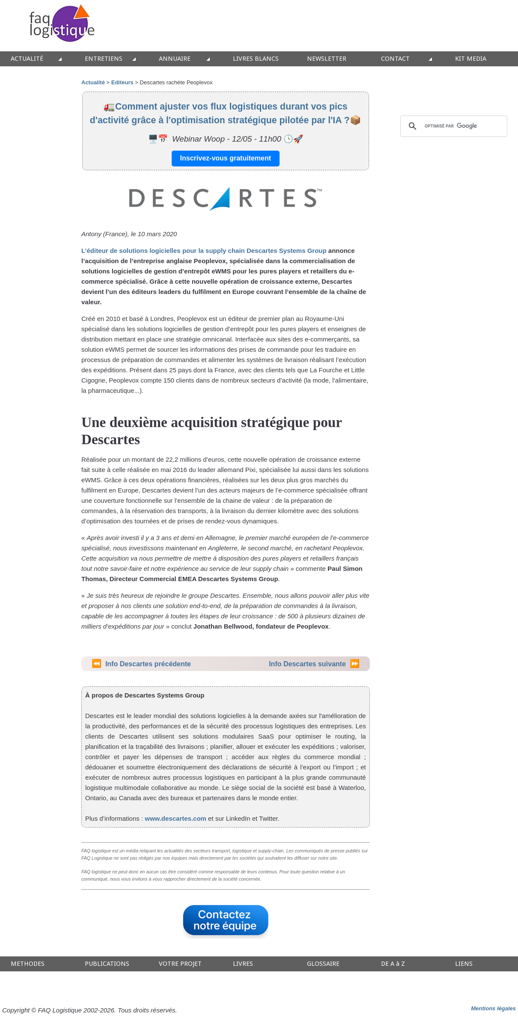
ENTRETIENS (103, 59)
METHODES (28, 964)
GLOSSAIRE (323, 964)
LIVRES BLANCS (256, 59)
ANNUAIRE (175, 59)
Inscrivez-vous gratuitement (225, 158)
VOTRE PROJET (180, 964)
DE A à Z (393, 964)
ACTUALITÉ (27, 59)
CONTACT (395, 59)
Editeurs (122, 82)
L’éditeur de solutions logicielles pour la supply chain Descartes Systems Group (204, 250)
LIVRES (243, 964)
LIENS (464, 964)
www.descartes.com (175, 818)
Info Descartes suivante (307, 664)
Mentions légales (493, 1008)
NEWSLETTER (326, 59)
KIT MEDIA (470, 59)
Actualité (93, 82)
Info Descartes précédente (148, 664)
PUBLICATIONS (107, 964)
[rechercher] (452, 126)
